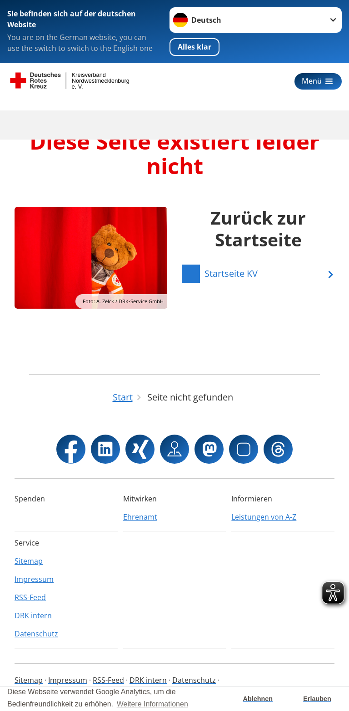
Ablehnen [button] (258, 698)
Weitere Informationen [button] (152, 704)
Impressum (34, 579)
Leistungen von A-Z (263, 517)
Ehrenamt (140, 517)
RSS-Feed (30, 597)
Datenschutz (36, 634)
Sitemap (29, 561)
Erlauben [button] (317, 698)
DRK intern (33, 616)
